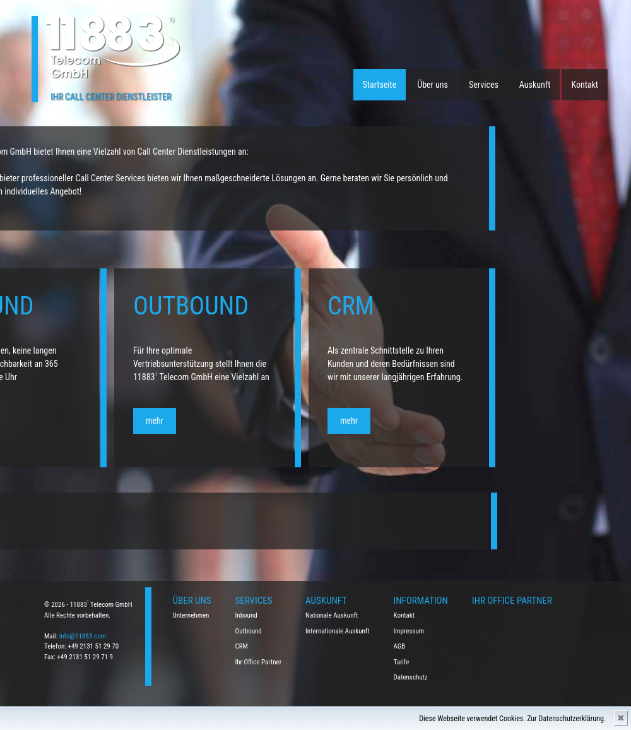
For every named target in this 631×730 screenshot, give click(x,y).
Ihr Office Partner (258, 662)
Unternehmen (191, 615)
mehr (23, 421)
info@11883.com (82, 636)
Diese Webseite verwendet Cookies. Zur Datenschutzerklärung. (512, 718)
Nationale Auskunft (331, 615)
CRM (241, 646)
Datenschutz (411, 677)
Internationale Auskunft (337, 631)
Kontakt (584, 85)
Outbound (248, 631)
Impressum (409, 631)
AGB (400, 646)
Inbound (246, 615)
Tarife (402, 662)
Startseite (380, 85)
